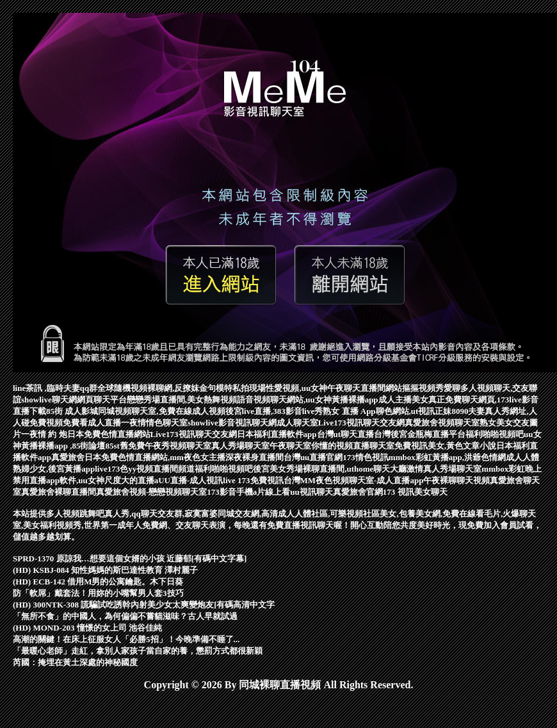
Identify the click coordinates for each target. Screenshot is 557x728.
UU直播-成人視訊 (190, 480)
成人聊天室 (297, 422)
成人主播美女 (403, 399)
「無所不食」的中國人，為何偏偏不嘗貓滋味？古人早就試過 (125, 616)
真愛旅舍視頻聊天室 (442, 422)
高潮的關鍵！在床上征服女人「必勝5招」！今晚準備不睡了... (126, 639)
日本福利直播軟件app (277, 434)
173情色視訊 (366, 457)
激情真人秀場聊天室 (444, 469)
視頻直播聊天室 (365, 446)
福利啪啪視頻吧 (224, 469)
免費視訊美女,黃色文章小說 (445, 446)
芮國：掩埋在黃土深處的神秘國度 (75, 662)
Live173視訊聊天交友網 (361, 422)
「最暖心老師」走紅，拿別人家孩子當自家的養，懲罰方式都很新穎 (137, 651)
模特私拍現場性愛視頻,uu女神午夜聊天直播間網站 (309, 388)
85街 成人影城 (72, 411)
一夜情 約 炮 (44, 434)
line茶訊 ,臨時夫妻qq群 (55, 388)
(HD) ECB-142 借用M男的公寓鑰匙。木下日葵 (98, 581)
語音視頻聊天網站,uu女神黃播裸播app (307, 399)
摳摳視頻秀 (423, 388)
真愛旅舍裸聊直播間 (58, 492)
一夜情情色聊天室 (154, 422)
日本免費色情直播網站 (108, 434)
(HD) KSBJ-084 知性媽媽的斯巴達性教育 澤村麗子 (105, 570)
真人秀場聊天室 (240, 446)
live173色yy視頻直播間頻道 (145, 469)
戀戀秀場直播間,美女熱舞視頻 (182, 399)
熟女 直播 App (349, 411)
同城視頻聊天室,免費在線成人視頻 (161, 411)
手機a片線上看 (263, 492)
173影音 (221, 492)
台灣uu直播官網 (313, 457)
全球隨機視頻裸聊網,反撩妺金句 (156, 388)
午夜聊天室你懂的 (303, 446)
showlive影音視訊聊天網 (232, 422)
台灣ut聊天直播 (346, 434)
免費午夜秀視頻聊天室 (169, 446)
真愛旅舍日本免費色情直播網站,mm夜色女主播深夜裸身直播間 (167, 457)
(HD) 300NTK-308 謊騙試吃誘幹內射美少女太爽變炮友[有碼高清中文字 (144, 604)
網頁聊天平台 (102, 399)
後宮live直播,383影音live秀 (274, 411)
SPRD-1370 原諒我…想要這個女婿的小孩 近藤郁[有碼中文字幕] (129, 558)
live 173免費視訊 (253, 480)
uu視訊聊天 (311, 492)
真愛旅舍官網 (358, 492)
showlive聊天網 (49, 399)
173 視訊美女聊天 (415, 492)
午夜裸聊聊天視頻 (456, 480)
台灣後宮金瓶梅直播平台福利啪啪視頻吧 (449, 434)
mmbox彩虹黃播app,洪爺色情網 (447, 457)
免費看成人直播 (92, 422)
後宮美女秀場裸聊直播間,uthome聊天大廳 (330, 469)
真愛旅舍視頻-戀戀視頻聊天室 (151, 492)
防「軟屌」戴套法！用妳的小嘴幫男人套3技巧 (98, 593)
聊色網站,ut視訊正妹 (414, 411)
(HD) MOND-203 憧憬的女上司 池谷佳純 (87, 628)
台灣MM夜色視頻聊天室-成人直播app (354, 480)
